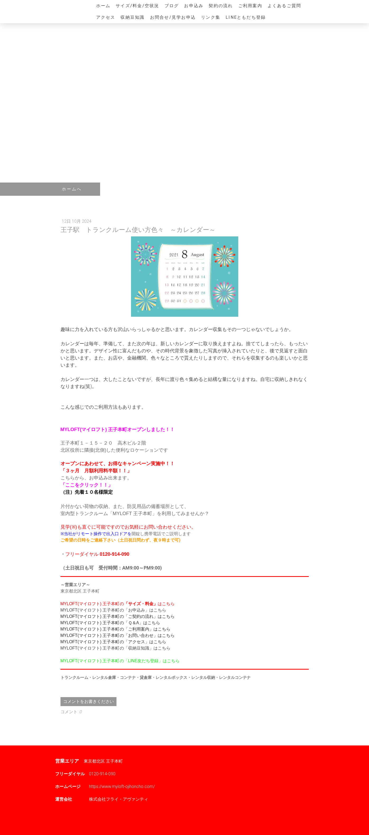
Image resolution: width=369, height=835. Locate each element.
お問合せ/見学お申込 (173, 17)
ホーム (103, 5)
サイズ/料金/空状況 (137, 5)
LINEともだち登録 (246, 17)
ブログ (172, 5)
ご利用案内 (250, 5)
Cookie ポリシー (113, 822)
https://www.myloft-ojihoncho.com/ (122, 786)
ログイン (307, 827)
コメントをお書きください (88, 701)
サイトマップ (138, 822)
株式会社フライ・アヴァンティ (118, 799)
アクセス (105, 17)
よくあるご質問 (284, 5)
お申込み (193, 5)
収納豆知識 (132, 17)
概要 (58, 822)
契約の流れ (221, 5)
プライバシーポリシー (81, 822)
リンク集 (210, 17)
